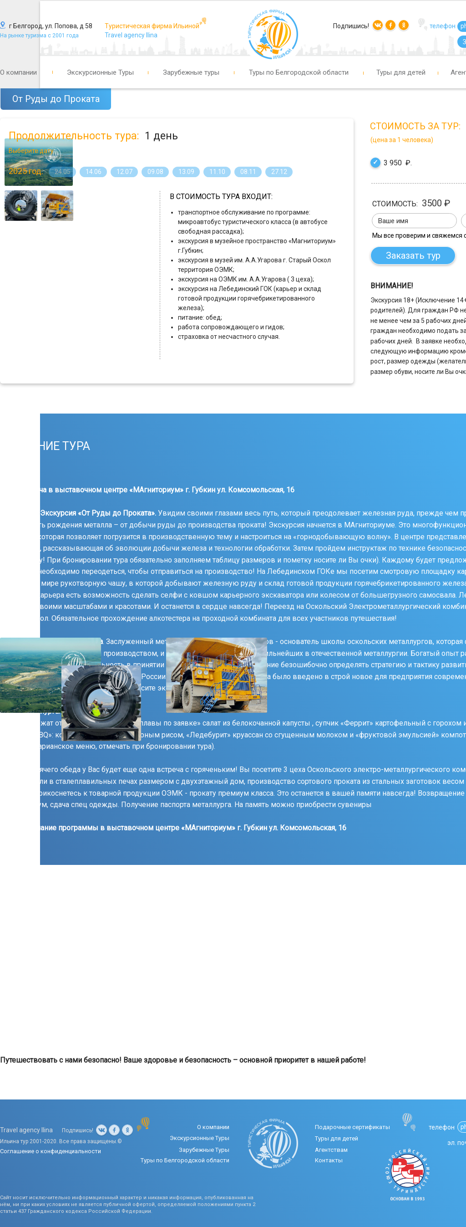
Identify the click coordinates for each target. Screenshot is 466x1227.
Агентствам (331, 1149)
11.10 (217, 171)
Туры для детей (400, 72)
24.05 (63, 171)
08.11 (248, 171)
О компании (18, 72)
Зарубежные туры (191, 72)
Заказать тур (414, 255)
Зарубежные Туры (204, 1149)
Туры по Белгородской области (299, 72)
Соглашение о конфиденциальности (50, 1151)
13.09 (186, 171)
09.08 (155, 171)
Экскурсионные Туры (100, 72)
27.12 (279, 171)
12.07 (124, 171)
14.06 (93, 171)
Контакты (329, 1160)
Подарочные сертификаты (352, 1127)
